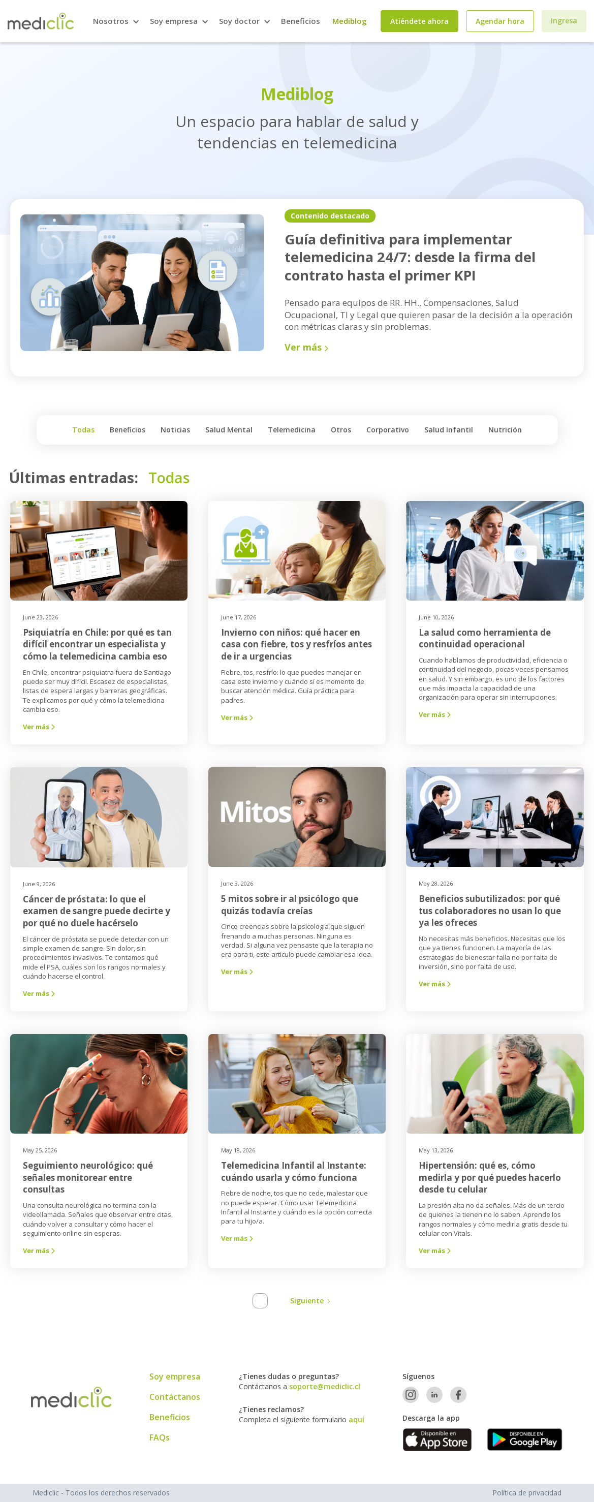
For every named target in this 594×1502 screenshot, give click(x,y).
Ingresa (564, 20)
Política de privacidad (526, 1492)
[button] (115, 21)
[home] (41, 21)
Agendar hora (500, 21)
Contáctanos (174, 1397)
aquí (356, 1419)
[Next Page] (309, 1300)
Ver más (41, 726)
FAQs (159, 1437)
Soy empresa (174, 1376)
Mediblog (349, 21)
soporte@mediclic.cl (324, 1386)
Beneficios (300, 21)
